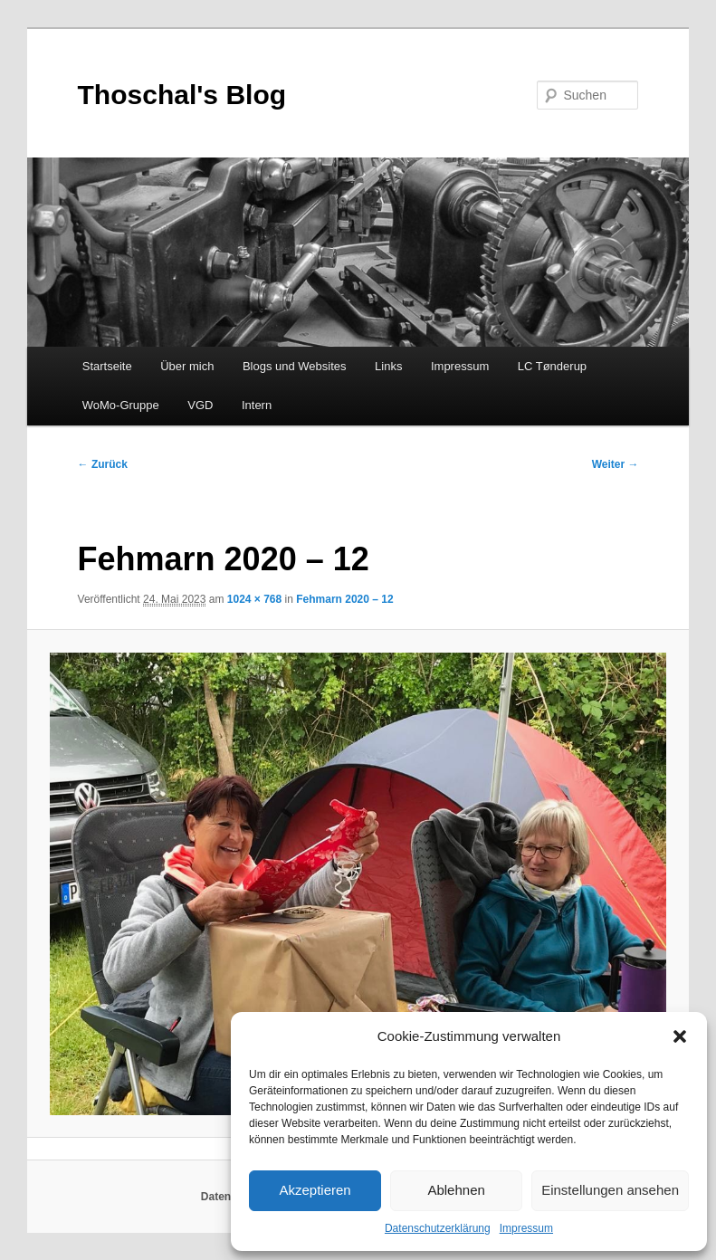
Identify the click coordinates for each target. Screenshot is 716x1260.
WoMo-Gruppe (120, 405)
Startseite (107, 366)
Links (388, 366)
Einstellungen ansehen (610, 1190)
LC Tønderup (552, 366)
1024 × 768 (254, 599)
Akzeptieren (314, 1190)
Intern (257, 405)
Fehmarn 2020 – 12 (344, 599)
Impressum (526, 1228)
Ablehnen (455, 1190)
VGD (200, 405)
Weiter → (615, 464)
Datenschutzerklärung (438, 1228)
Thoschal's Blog (182, 95)
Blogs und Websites (295, 366)
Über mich (187, 366)
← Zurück (103, 464)
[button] (680, 1036)
